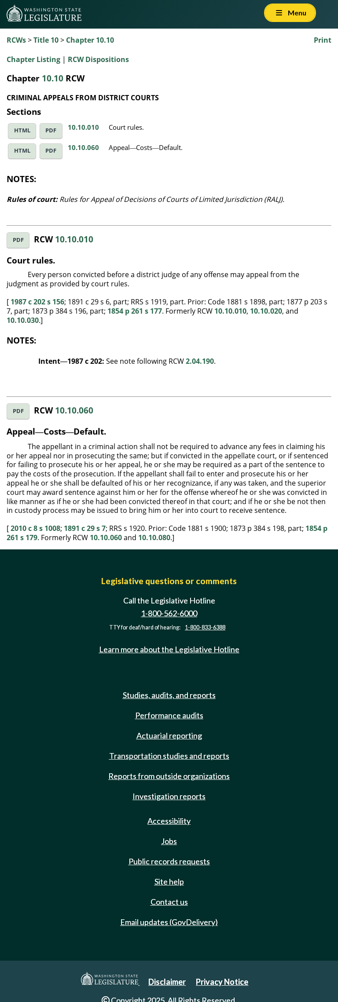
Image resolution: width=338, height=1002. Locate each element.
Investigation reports (169, 796)
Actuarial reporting (169, 735)
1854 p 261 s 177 (134, 311)
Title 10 (46, 40)
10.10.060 (83, 147)
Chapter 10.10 (90, 40)
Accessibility (169, 821)
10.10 (52, 78)
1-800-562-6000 (169, 613)
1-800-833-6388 (205, 627)
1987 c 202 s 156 (37, 302)
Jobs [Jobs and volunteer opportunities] (169, 841)
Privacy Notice (222, 982)
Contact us (169, 902)
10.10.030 (23, 320)
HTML (22, 130)
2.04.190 (200, 361)
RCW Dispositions (98, 59)
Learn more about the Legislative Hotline (169, 649)
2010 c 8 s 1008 (35, 528)
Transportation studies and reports (169, 756)
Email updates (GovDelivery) (169, 922)
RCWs (16, 40)
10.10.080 (154, 537)
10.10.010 (83, 127)
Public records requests (169, 861)
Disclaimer (167, 982)
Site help (169, 881)
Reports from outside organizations (169, 776)
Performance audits (169, 715)
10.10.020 (266, 311)
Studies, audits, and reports (169, 695)
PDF (50, 130)
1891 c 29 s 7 (85, 528)
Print (322, 40)
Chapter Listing (33, 59)
